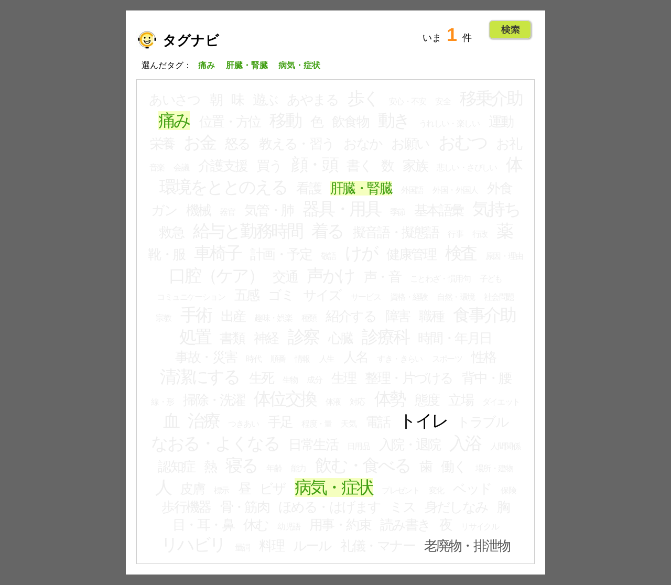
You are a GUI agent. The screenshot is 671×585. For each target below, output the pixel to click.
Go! (510, 29)
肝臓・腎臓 (361, 188)
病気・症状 (334, 487)
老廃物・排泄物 (467, 545)
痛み (174, 120)
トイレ (423, 420)
